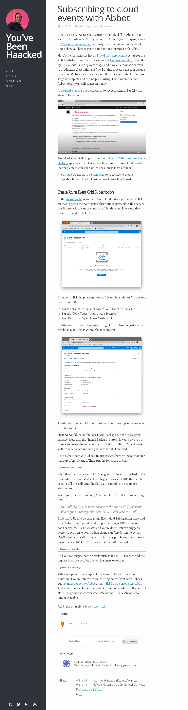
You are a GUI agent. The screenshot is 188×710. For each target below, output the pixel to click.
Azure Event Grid (93, 174)
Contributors (13, 81)
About (9, 71)
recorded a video (70, 90)
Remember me (76, 647)
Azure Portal (74, 199)
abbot (81, 26)
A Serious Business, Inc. (75, 44)
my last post (68, 35)
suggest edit (109, 26)
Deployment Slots (121, 60)
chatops (88, 26)
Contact (10, 86)
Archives (11, 76)
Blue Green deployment (112, 55)
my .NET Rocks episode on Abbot (120, 583)
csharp (95, 26)
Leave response (130, 641)
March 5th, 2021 (100, 662)
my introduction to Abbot (79, 583)
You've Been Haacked (24, 46)
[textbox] (107, 628)
